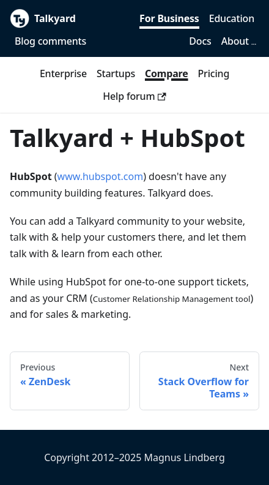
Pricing (214, 73)
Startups (116, 73)
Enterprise (63, 73)
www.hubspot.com (100, 176)
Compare (166, 73)
